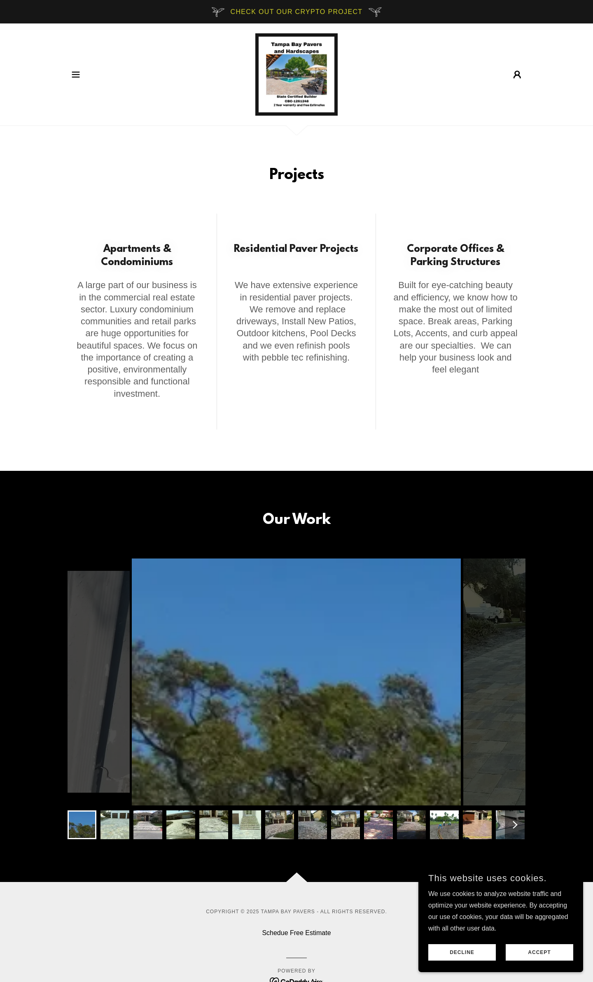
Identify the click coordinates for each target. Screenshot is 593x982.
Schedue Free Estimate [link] (296, 932)
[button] (76, 74)
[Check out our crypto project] (296, 12)
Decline (462, 952)
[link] (296, 73)
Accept (539, 952)
